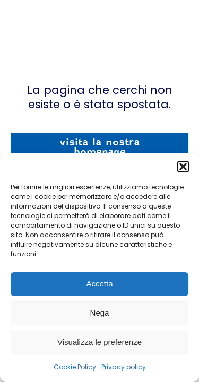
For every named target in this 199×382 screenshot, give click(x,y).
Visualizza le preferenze (99, 341)
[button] (183, 166)
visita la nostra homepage (99, 146)
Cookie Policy (75, 366)
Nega (99, 312)
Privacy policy (123, 366)
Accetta (99, 283)
